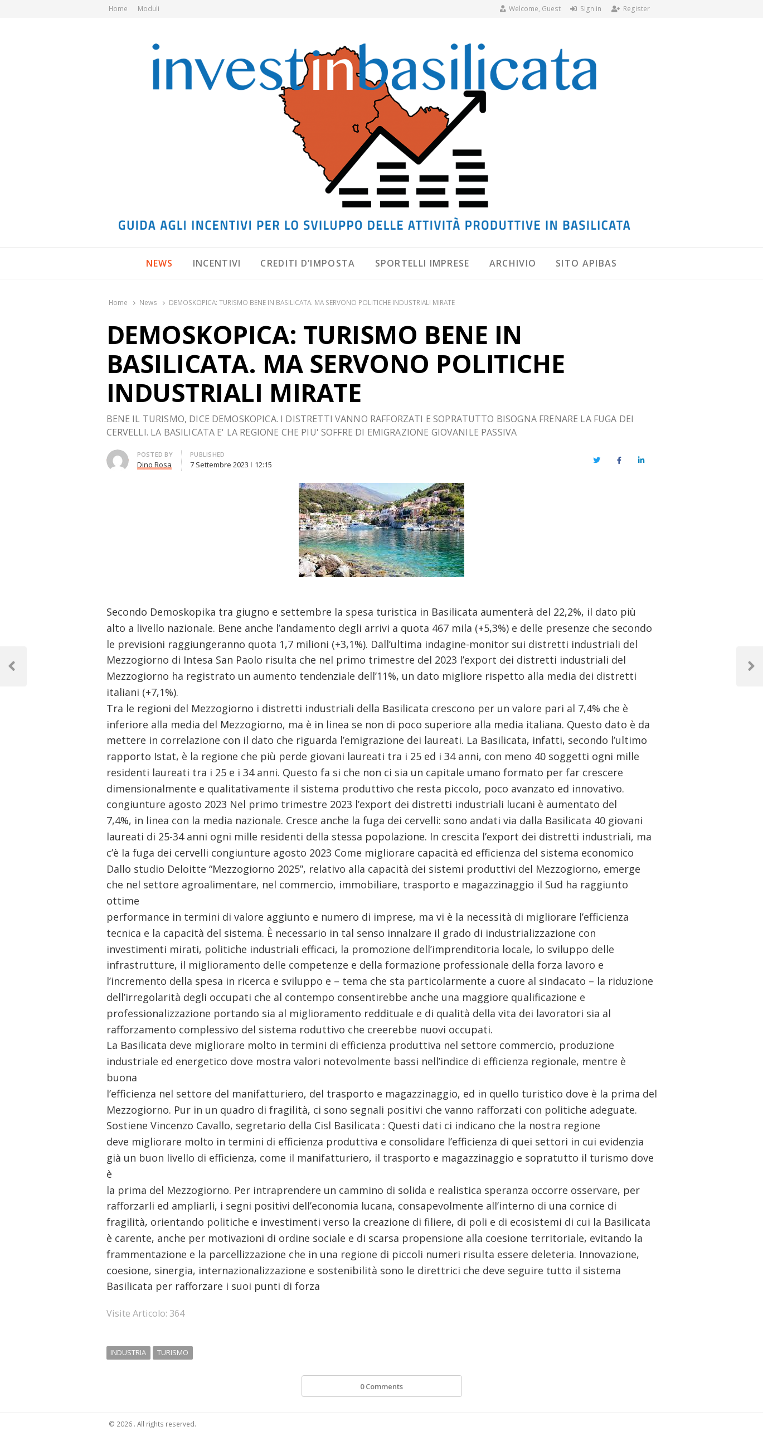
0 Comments (381, 1386)
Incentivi (217, 263)
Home (118, 8)
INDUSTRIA (128, 1352)
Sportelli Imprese (422, 263)
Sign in (585, 8)
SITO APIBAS (586, 263)
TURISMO (172, 1352)
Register (630, 8)
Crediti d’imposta (307, 263)
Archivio (512, 263)
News (159, 263)
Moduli (148, 8)
